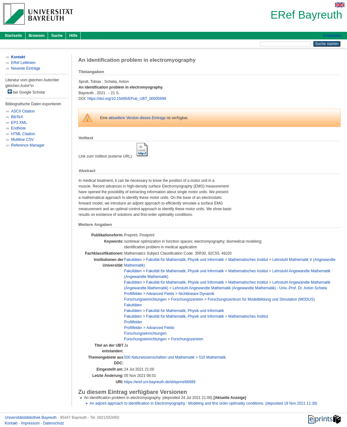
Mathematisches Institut (248, 259)
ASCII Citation (23, 111)
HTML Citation (23, 134)
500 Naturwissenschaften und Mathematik (159, 357)
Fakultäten (133, 259)
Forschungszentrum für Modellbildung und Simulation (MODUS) (261, 299)
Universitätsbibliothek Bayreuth (31, 417)
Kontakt (12, 423)
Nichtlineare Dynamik (196, 293)
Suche (56, 35)
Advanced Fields (160, 293)
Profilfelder (133, 293)
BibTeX (17, 117)
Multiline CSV (22, 139)
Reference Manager (27, 145)
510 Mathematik (212, 357)
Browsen (37, 35)
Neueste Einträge (25, 68)
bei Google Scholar (26, 92)
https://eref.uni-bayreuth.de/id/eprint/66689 (159, 382)
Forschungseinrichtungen (145, 299)
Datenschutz (53, 423)
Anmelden (332, 35)
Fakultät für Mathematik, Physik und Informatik (185, 259)
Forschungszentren (187, 299)
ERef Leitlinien (23, 63)
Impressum (31, 423)
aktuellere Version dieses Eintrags (137, 118)
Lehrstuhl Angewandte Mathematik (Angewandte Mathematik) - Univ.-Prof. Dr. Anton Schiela (250, 288)
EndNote (18, 128)
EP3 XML (19, 122)
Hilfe (73, 35)
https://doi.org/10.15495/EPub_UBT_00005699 (126, 98)
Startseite (13, 35)
